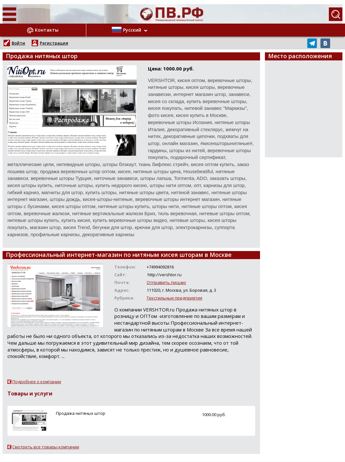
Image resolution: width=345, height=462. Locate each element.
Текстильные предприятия (174, 298)
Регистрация (54, 43)
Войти (18, 43)
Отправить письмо (166, 282)
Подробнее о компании (36, 381)
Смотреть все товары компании (45, 447)
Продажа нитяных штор (80, 413)
